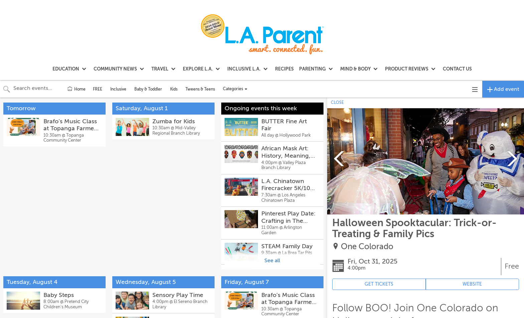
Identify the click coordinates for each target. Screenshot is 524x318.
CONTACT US (457, 68)
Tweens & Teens (200, 89)
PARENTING (312, 68)
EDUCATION (65, 68)
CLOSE (337, 102)
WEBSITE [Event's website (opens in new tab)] (472, 284)
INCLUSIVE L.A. (244, 68)
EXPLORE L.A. (198, 68)
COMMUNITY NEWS (115, 68)
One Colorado (367, 246)
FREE (97, 89)
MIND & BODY (355, 68)
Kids (173, 89)
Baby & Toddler (148, 89)
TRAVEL (159, 68)
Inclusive (118, 89)
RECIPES (284, 68)
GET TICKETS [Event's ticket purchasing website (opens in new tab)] (379, 284)
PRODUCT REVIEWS (406, 68)
